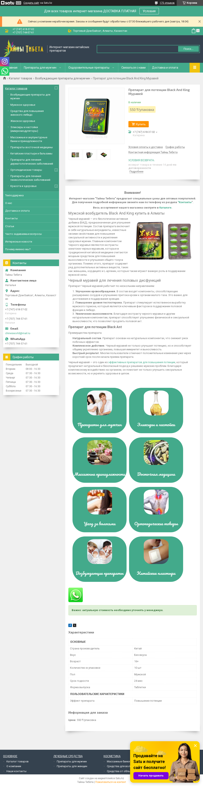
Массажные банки (118, 761)
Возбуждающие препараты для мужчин (62, 78)
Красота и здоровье (23, 186)
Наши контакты (16, 771)
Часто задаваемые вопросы (23, 233)
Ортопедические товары (26, 169)
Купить (141, 124)
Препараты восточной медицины (31, 147)
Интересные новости (18, 241)
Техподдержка (14, 195)
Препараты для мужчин (40, 67)
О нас (8, 203)
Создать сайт (31, 2)
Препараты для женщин (72, 766)
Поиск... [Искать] (188, 48)
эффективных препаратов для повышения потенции (141, 362)
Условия (149, 11)
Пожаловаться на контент (110, 782)
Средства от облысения (122, 771)
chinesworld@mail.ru (17, 333)
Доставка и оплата (165, 67)
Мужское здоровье (22, 104)
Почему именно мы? (18, 249)
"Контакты (185, 202)
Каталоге (165, 207)
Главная (11, 67)
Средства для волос (120, 766)
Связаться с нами (133, 67)
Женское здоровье (22, 121)
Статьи (9, 226)
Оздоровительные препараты (88, 67)
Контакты (11, 218)
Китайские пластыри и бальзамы (31, 153)
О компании (13, 766)
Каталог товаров (20, 78)
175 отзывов (167, 2)
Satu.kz (120, 778)
